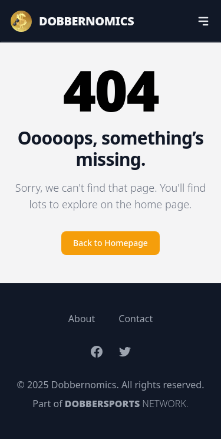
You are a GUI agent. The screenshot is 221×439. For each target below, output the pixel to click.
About (81, 318)
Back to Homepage (110, 242)
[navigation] (203, 21)
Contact (135, 318)
